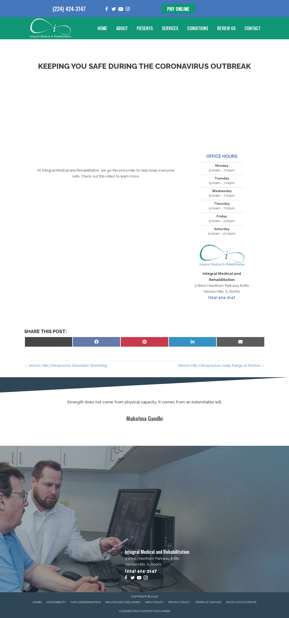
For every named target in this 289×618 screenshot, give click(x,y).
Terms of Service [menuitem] (208, 602)
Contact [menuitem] (253, 28)
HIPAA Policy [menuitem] (154, 602)
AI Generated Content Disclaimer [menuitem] (144, 611)
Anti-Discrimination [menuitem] (86, 602)
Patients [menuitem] (145, 28)
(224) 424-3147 (69, 9)
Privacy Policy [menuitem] (179, 602)
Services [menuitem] (170, 28)
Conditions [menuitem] (197, 28)
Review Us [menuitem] (226, 28)
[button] (178, 9)
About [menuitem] (122, 28)
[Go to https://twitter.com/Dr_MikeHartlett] (113, 10)
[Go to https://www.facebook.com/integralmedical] (106, 10)
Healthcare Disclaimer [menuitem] (122, 602)
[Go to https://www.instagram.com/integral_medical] (127, 9)
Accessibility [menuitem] (56, 602)
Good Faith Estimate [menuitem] (241, 602)
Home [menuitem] (102, 28)
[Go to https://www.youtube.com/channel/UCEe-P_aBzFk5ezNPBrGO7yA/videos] (120, 10)
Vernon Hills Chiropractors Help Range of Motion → (221, 365)
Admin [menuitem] (37, 602)
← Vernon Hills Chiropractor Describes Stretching (65, 365)
